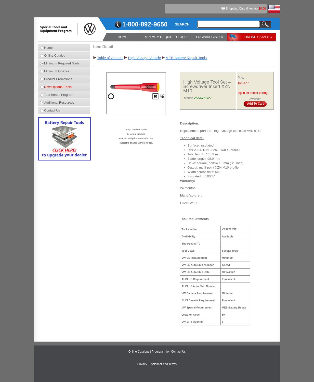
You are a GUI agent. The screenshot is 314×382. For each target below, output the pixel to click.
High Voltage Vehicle (144, 58)
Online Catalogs (139, 351)
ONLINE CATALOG (258, 37)
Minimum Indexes (56, 71)
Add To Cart (255, 103)
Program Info (161, 351)
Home (48, 47)
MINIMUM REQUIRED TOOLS (167, 37)
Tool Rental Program (58, 95)
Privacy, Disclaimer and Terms (157, 364)
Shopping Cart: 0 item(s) (242, 8)
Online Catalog (54, 55)
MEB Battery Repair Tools (186, 58)
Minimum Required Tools (61, 63)
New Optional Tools (58, 87)
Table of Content (110, 58)
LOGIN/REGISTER (209, 37)
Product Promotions (58, 79)
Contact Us (52, 110)
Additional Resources (59, 102)
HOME (122, 37)
